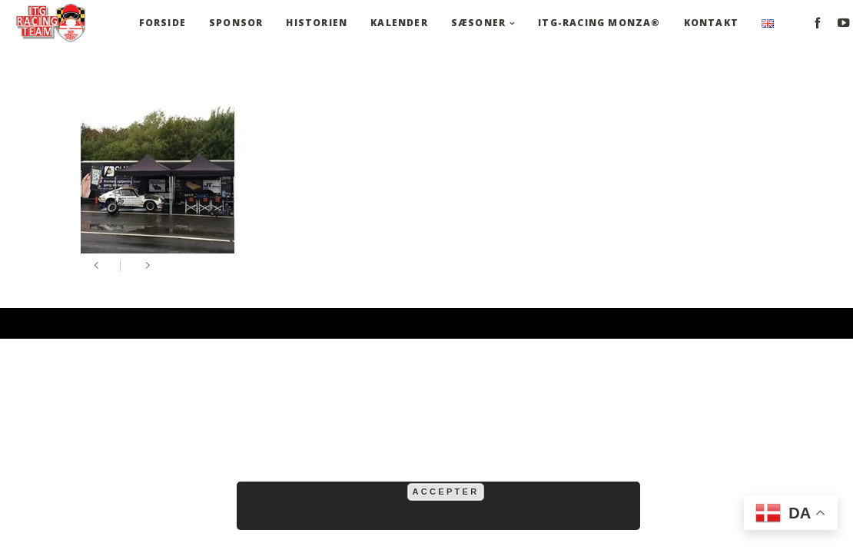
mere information (558, 473)
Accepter (446, 491)
